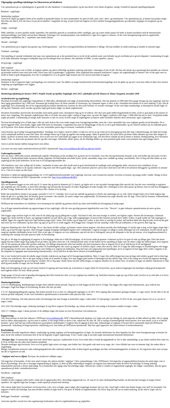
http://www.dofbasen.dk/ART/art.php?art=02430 (80, 148)
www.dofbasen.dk (54, 318)
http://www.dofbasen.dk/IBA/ (64, 177)
